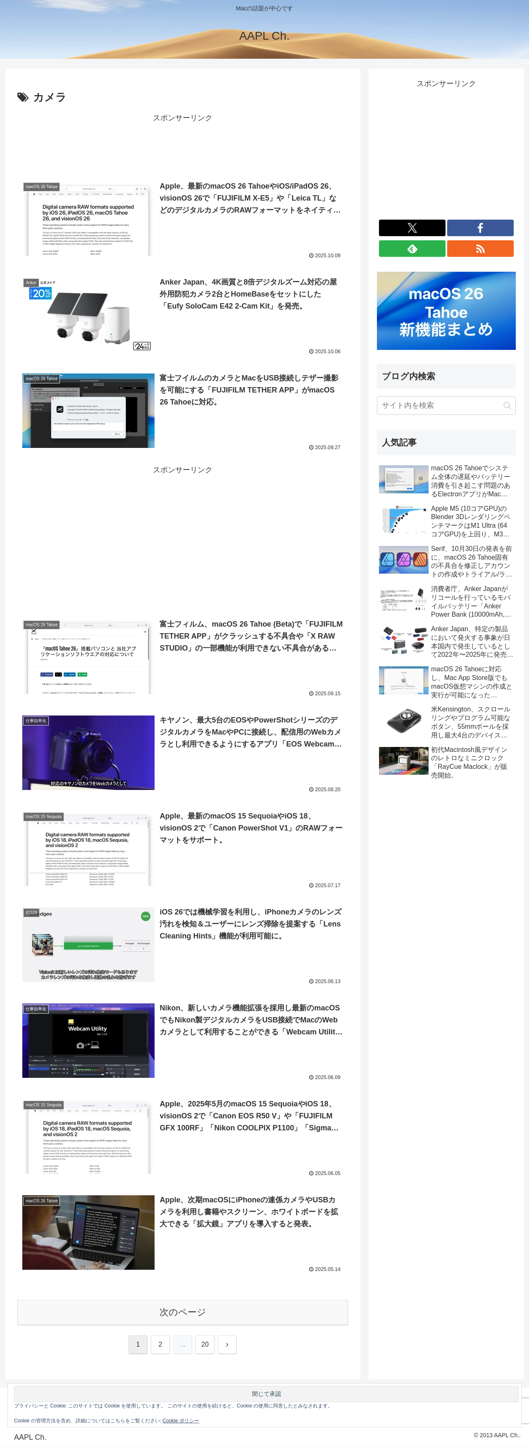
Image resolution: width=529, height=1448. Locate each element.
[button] (507, 405)
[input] (446, 405)
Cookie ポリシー (180, 1421)
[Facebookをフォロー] (480, 228)
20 (205, 1344)
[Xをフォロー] (412, 228)
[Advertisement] (182, 143)
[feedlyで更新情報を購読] (412, 248)
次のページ (183, 1313)
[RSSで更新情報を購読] (480, 248)
